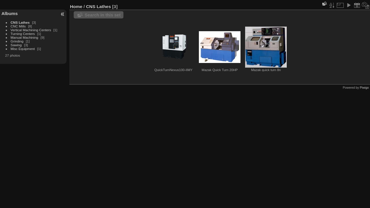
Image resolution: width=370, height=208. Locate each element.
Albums (9, 13)
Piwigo (364, 87)
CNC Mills (18, 26)
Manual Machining (24, 37)
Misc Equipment (23, 49)
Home (76, 6)
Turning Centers (23, 34)
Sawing (16, 45)
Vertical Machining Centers (31, 30)
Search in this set (103, 14)
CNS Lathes (20, 22)
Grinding (17, 41)
